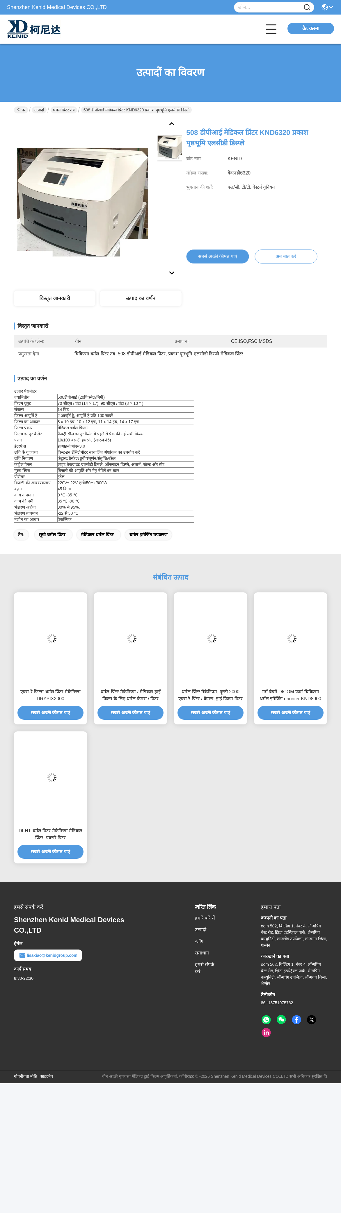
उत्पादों (39, 110)
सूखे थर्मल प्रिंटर (52, 534)
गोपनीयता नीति (25, 1076)
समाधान (202, 952)
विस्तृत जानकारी (54, 298)
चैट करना (310, 28)
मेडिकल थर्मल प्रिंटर (97, 534)
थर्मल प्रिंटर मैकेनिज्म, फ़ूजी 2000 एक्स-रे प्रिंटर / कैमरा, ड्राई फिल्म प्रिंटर (210, 695)
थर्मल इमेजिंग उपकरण (148, 534)
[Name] (306, 7)
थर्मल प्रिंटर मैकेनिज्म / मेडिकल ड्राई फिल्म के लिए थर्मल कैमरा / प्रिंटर (130, 695)
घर (21, 110)
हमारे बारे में (205, 917)
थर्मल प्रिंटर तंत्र (64, 110)
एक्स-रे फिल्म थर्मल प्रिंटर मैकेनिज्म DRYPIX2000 (50, 695)
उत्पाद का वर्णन (140, 298)
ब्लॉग (199, 941)
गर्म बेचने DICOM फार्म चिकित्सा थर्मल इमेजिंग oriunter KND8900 (290, 695)
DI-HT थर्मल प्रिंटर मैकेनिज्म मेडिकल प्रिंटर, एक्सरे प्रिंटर (50, 834)
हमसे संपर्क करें (204, 968)
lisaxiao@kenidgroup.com (48, 955)
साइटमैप (46, 1076)
